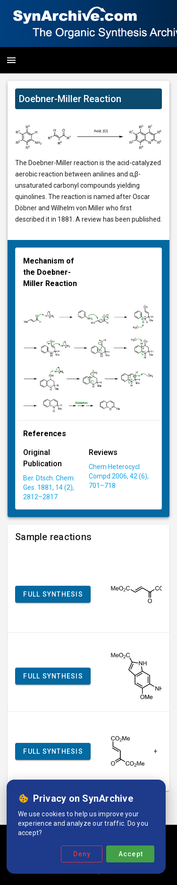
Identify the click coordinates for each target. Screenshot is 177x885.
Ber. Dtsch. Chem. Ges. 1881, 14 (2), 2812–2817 (49, 487)
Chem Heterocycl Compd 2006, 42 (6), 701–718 (119, 476)
